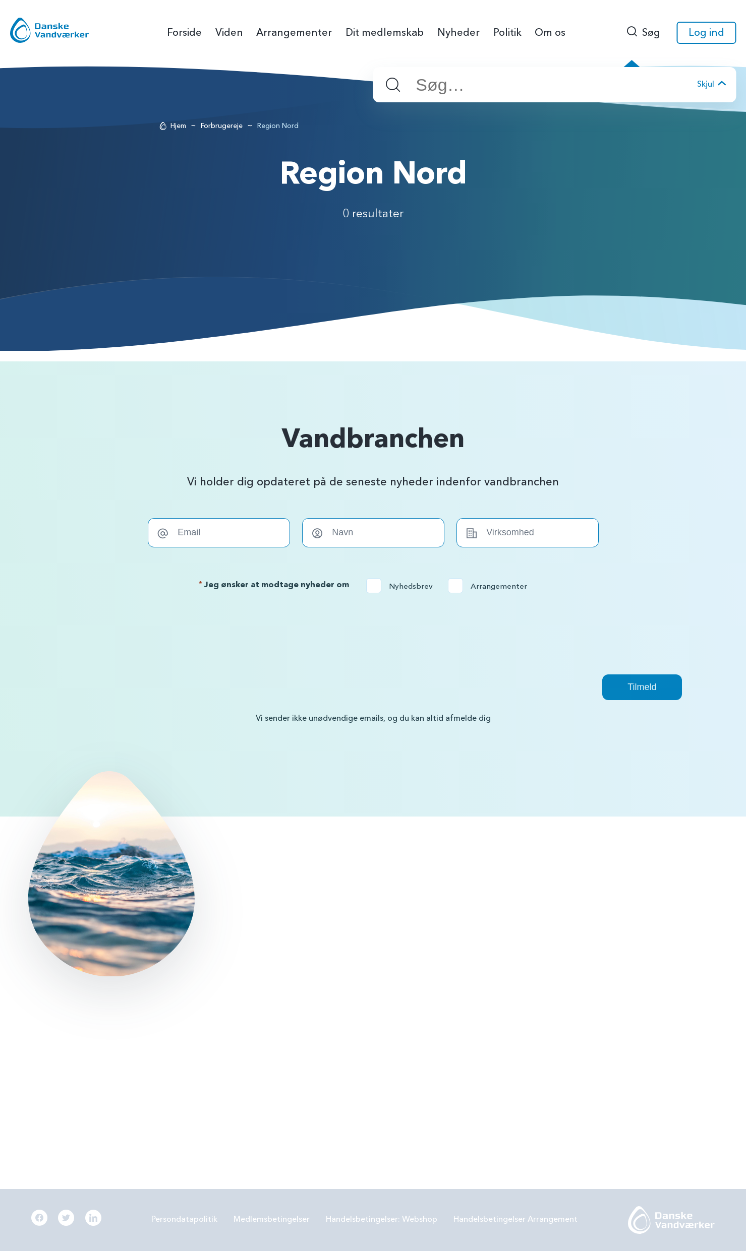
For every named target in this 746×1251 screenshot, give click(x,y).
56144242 (305, 893)
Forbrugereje (222, 126)
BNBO (432, 893)
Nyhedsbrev (403, 586)
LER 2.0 (434, 946)
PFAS (430, 920)
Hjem (178, 126)
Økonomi (438, 1025)
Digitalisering (596, 972)
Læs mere (103, 1060)
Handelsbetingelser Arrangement (515, 1219)
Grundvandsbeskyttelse (615, 893)
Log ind (706, 32)
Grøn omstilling (600, 946)
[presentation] (373, 633)
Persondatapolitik (184, 1219)
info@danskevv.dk (319, 908)
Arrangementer (491, 586)
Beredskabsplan (451, 998)
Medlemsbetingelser (272, 1219)
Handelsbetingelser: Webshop (381, 1219)
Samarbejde (443, 972)
